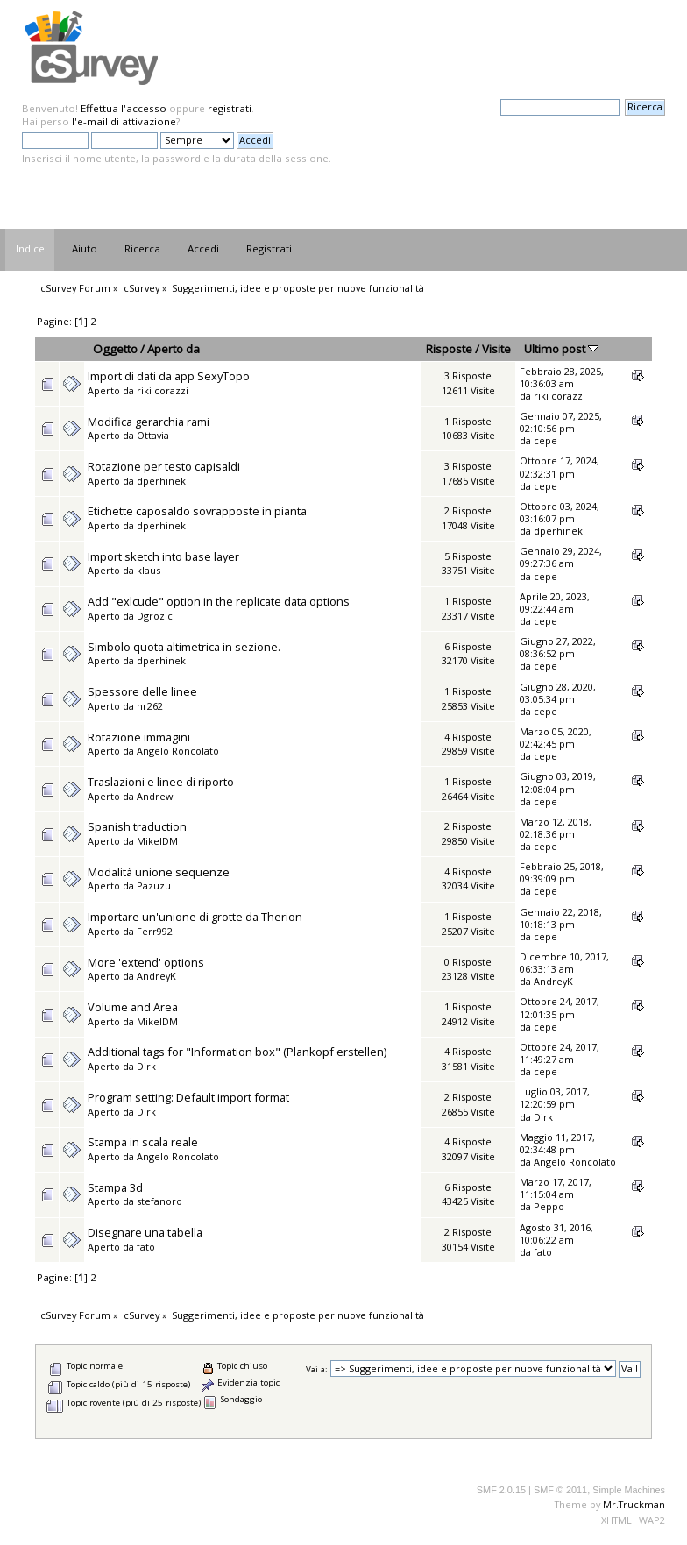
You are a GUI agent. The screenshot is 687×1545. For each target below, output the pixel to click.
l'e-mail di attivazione (124, 121)
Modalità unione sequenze (159, 872)
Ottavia (153, 435)
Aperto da (173, 349)
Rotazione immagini (139, 737)
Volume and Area (133, 1007)
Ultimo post (561, 349)
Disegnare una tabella (145, 1232)
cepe (545, 440)
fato (146, 1246)
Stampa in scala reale (143, 1142)
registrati (229, 108)
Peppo (549, 1206)
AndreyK (156, 975)
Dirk (146, 1066)
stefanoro (159, 1201)
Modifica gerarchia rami (148, 421)
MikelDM (157, 840)
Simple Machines (628, 1490)
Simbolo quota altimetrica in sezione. (184, 647)
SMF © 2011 (560, 1490)
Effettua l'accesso (123, 108)
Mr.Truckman (634, 1504)
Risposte (449, 349)
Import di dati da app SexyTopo (169, 376)
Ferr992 (155, 931)
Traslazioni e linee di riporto (161, 782)
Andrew (155, 796)
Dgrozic (155, 615)
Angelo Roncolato (178, 750)
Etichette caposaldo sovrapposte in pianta (197, 511)
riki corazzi (162, 390)
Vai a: (317, 1369)
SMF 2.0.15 (501, 1490)
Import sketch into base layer (163, 556)
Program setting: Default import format (188, 1097)
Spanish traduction (137, 826)
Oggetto (115, 349)
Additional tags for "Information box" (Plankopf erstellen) (237, 1052)
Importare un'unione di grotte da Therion (195, 917)
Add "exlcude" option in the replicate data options (219, 601)
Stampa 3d (115, 1187)
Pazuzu (154, 885)
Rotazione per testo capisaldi (164, 466)
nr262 (150, 705)
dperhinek (161, 480)
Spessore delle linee (142, 691)
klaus (148, 570)
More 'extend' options (146, 962)
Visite (496, 349)
